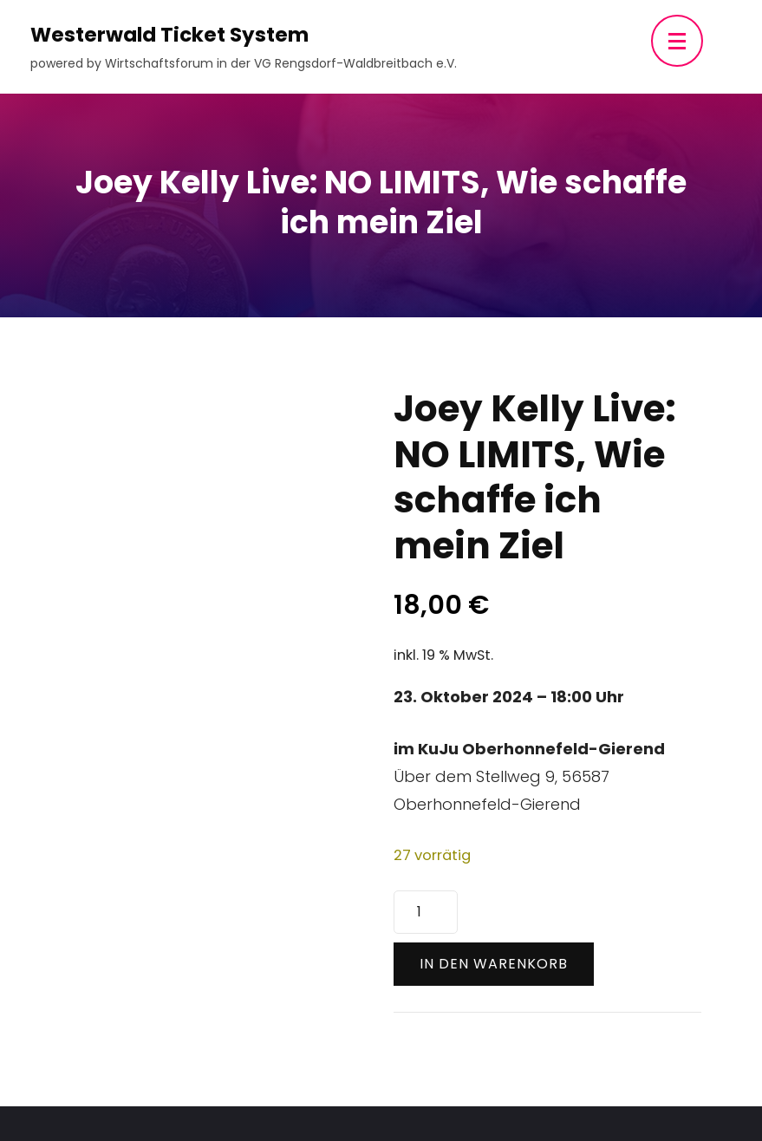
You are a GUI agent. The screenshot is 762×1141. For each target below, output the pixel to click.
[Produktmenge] (426, 912)
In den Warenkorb (494, 964)
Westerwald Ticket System (169, 35)
